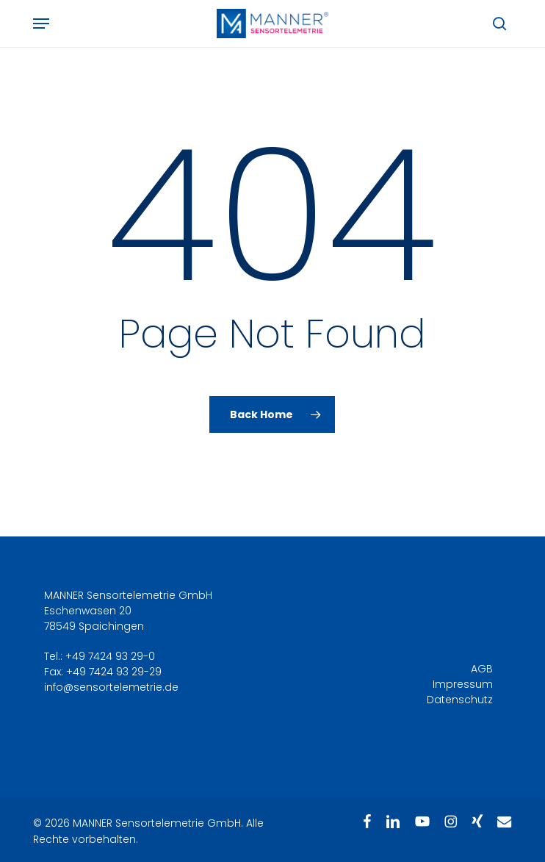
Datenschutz (460, 699)
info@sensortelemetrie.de (111, 687)
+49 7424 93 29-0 (110, 656)
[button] (41, 23)
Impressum (463, 684)
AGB (482, 668)
